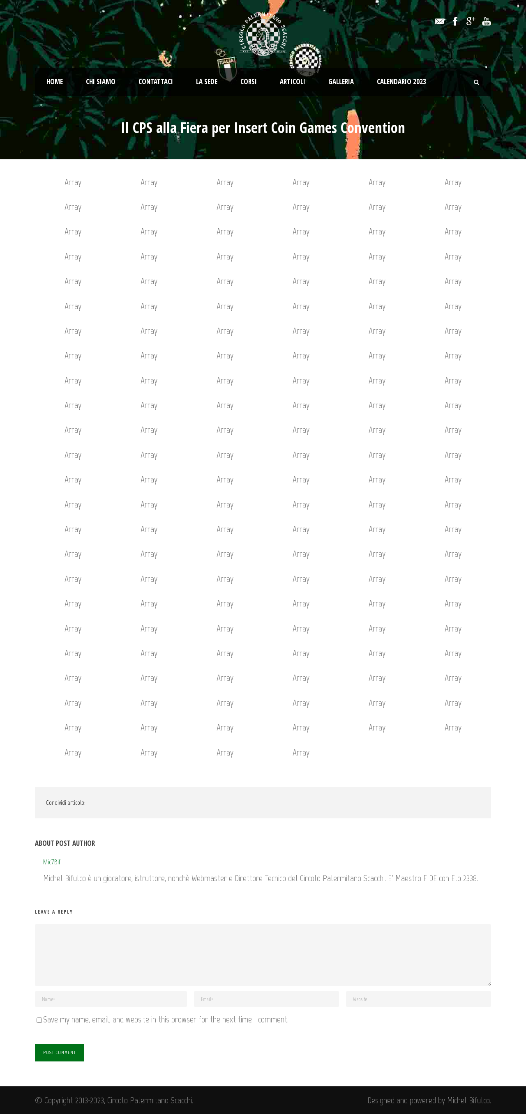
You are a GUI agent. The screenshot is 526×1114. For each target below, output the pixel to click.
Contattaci (155, 81)
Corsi (248, 81)
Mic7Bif (51, 861)
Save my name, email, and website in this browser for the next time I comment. (165, 1019)
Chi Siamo (100, 81)
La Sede (206, 81)
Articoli (292, 81)
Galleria (341, 81)
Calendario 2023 (401, 81)
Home (54, 81)
